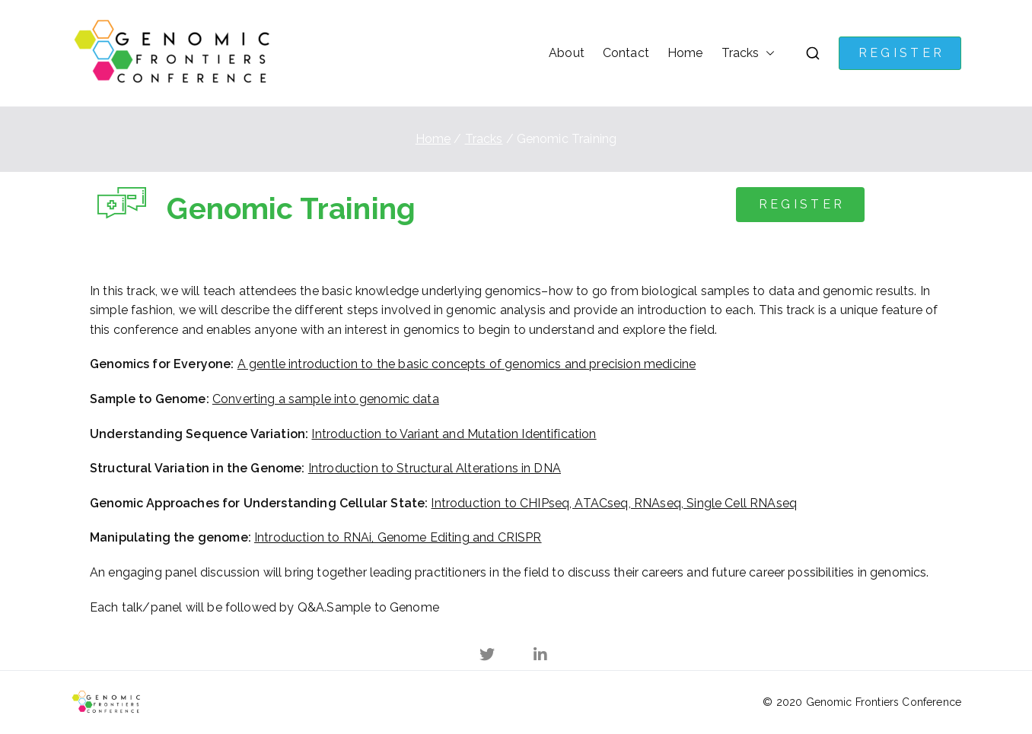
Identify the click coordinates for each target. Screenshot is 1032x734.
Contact (626, 53)
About (566, 53)
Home (685, 53)
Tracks (740, 53)
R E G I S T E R (899, 53)
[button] (767, 53)
